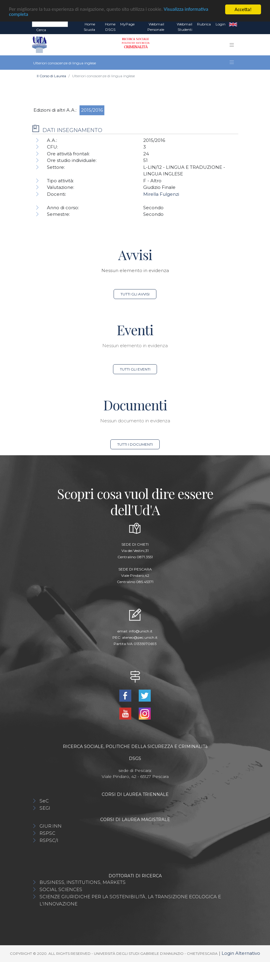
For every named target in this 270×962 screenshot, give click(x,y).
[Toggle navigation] (231, 45)
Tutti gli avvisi (135, 294)
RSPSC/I (48, 840)
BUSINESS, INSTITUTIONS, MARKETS (82, 882)
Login (220, 24)
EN (233, 24)
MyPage (127, 24)
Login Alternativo (241, 953)
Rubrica (204, 24)
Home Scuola (89, 27)
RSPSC (47, 833)
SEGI (44, 808)
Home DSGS (110, 27)
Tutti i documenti (135, 444)
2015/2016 (92, 110)
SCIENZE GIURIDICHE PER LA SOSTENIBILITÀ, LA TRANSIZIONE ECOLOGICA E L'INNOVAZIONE (130, 900)
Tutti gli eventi (135, 369)
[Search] (50, 24)
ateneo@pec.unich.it (140, 637)
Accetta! (243, 9)
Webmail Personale (155, 27)
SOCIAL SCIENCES (60, 889)
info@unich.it (140, 631)
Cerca (41, 30)
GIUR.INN (50, 826)
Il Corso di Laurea (51, 76)
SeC (44, 801)
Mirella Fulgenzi (161, 194)
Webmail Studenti (184, 27)
